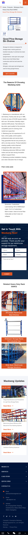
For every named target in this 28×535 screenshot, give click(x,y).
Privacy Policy (13, 527)
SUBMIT (6, 274)
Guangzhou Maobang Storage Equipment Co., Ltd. (13, 523)
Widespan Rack (18, 7)
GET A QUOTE (10, 73)
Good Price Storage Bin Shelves (12, 12)
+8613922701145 (11, 499)
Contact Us (5, 486)
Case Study (5, 476)
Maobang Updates (14, 381)
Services (4, 471)
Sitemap (5, 527)
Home (4, 7)
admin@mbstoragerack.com (13, 493)
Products (10, 7)
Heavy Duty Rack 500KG (10, 9)
